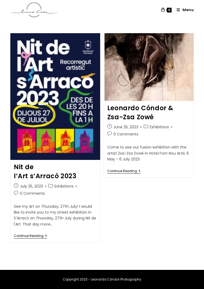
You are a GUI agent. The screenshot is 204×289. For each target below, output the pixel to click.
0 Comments (32, 193)
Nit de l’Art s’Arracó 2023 (45, 171)
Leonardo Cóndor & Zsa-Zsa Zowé (140, 112)
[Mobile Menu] (183, 9)
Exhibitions (64, 186)
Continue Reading (30, 236)
